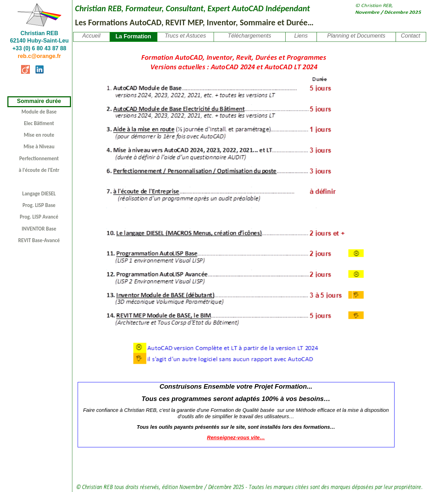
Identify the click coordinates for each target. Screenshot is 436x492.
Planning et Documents (356, 36)
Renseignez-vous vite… (236, 437)
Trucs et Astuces (185, 36)
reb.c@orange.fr (39, 56)
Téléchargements (249, 36)
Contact (410, 36)
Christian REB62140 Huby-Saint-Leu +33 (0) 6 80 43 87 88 (39, 40)
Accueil (91, 36)
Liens (300, 36)
